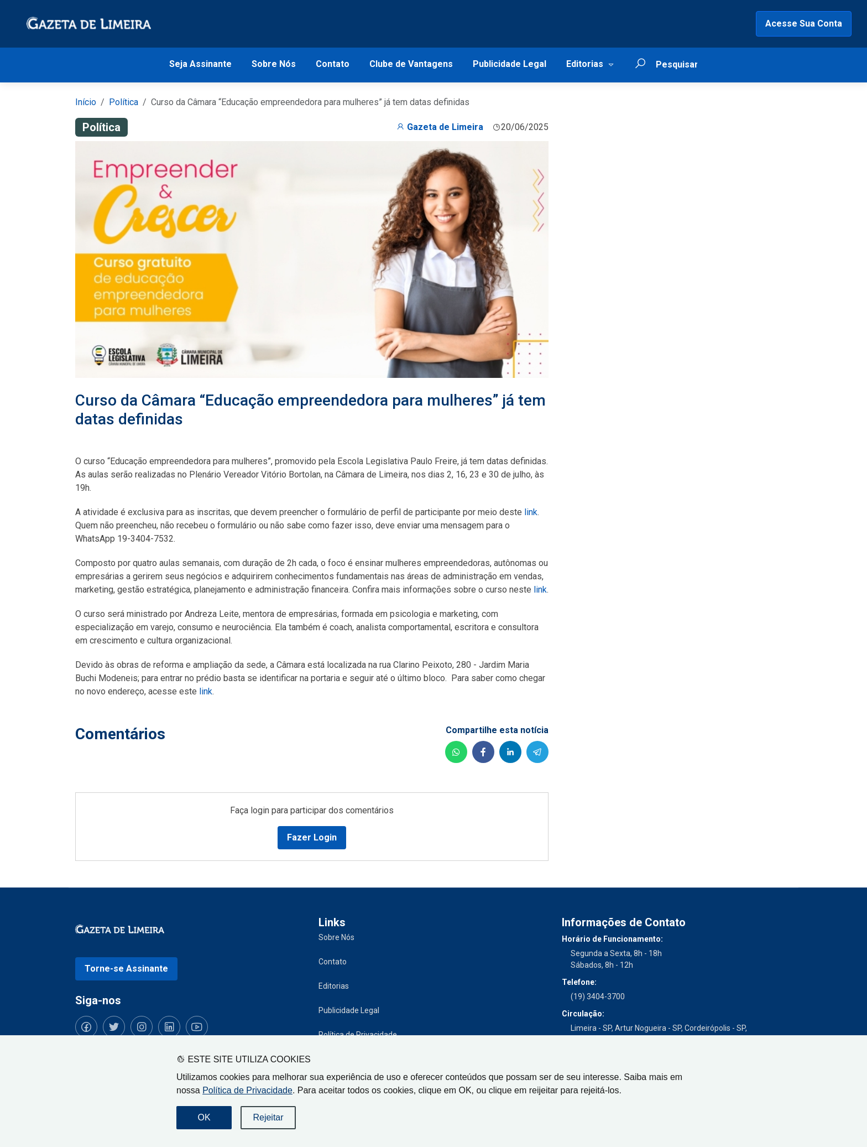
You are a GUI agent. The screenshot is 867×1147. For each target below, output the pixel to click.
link (530, 512)
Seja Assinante (200, 64)
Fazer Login (312, 837)
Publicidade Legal (509, 64)
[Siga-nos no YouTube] (197, 1027)
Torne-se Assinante (126, 968)
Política (123, 102)
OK (203, 1117)
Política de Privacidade (247, 1090)
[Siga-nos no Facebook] (86, 1027)
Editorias (584, 64)
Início (85, 102)
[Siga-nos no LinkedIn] (169, 1027)
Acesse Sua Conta (803, 23)
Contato (332, 64)
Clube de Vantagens (411, 64)
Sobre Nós (274, 64)
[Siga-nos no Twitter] (114, 1027)
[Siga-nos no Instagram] (141, 1027)
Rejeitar (268, 1117)
